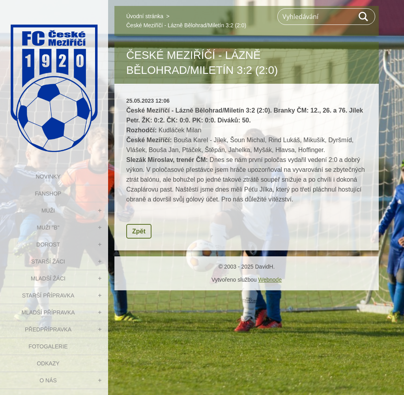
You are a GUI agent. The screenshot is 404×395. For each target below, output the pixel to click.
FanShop (48, 193)
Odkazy (48, 363)
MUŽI (48, 210)
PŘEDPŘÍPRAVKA (48, 329)
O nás (48, 380)
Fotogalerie (47, 346)
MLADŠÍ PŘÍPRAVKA (48, 312)
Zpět (139, 231)
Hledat (364, 17)
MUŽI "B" (48, 227)
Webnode (270, 279)
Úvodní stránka (144, 16)
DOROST (48, 244)
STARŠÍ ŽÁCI (48, 261)
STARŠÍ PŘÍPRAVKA (48, 295)
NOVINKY (48, 176)
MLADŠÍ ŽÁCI (48, 278)
